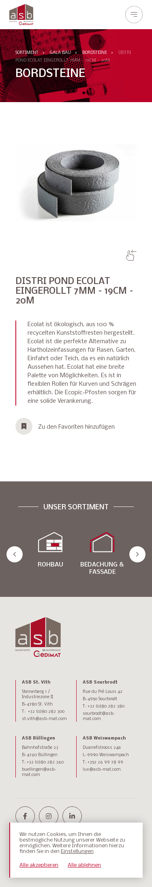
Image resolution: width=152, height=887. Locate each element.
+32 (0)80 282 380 (106, 706)
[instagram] (48, 816)
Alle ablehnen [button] (84, 865)
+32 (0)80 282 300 (46, 712)
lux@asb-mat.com (102, 769)
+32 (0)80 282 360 (45, 762)
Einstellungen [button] (77, 851)
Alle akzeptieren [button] (38, 865)
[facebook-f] (25, 816)
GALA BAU (60, 53)
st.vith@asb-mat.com (44, 719)
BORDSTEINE (94, 53)
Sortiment (27, 53)
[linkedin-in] (72, 816)
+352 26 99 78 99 (105, 762)
